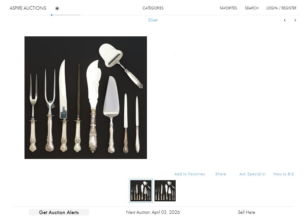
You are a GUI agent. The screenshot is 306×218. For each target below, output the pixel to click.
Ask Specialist (252, 174)
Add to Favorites (189, 174)
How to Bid (283, 174)
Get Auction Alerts (59, 212)
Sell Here (246, 212)
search (252, 8)
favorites (228, 8)
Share (220, 174)
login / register (281, 8)
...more (289, 61)
